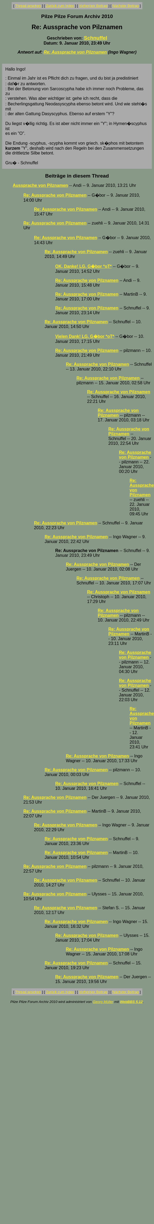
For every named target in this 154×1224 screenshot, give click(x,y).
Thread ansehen (28, 6)
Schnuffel (95, 38)
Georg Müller (103, 1002)
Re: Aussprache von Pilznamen (75, 52)
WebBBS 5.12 (131, 1002)
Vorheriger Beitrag (93, 6)
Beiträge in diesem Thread (77, 176)
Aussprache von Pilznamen (40, 185)
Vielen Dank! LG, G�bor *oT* (84, 336)
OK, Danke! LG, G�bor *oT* (83, 266)
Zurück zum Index (60, 6)
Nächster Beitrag (125, 6)
